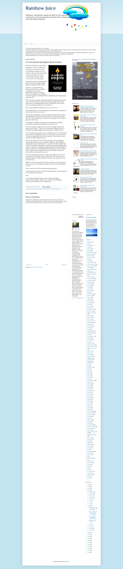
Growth (89, 338)
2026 (89, 484)
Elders (88, 304)
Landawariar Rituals (84, 169)
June (90, 503)
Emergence (89, 306)
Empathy (89, 307)
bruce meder (77, 228)
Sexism (89, 404)
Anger (88, 247)
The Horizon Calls (91, 217)
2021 (89, 534)
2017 (89, 542)
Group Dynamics (91, 336)
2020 (89, 536)
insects (88, 466)
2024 (89, 488)
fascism (89, 464)
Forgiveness (90, 326)
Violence (89, 437)
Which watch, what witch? (86, 177)
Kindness (89, 353)
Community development (90, 271)
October (91, 496)
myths (88, 469)
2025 (89, 486)
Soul (88, 418)
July (90, 501)
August (90, 499)
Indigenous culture (91, 348)
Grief (88, 334)
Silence (89, 406)
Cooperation (90, 282)
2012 (89, 552)
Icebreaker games (91, 346)
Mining (88, 369)
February (91, 528)
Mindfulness (90, 367)
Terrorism (89, 430)
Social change (90, 411)
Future (88, 329)
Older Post (64, 264)
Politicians (89, 383)
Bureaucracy (90, 257)
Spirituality (89, 419)
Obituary (89, 375)
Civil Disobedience (91, 264)
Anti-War (89, 248)
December (91, 492)
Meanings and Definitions (90, 361)
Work (88, 449)
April (90, 524)
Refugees (89, 397)
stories (88, 478)
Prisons (89, 389)
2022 (89, 532)
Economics (89, 302)
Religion (89, 399)
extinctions (89, 462)
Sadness (89, 401)
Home (25, 43)
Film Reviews (90, 320)
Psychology (89, 390)
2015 (89, 546)
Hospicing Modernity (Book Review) (88, 150)
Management (90, 356)
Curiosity (89, 288)
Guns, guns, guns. (84, 142)
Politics (88, 385)
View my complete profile (77, 297)
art (87, 456)
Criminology (90, 285)
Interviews (89, 351)
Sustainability (90, 425)
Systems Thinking (91, 426)
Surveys (89, 423)
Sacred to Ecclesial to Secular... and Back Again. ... (92, 508)
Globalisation (90, 331)
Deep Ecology (90, 294)
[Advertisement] (46, 251)
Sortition (89, 416)
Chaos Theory (90, 262)
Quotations (89, 394)
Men (88, 365)
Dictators (89, 297)
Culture (89, 287)
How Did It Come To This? (92, 521)
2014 (89, 548)
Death (88, 292)
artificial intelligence (91, 458)
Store (31, 43)
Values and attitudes (56, 188)
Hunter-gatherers (91, 344)
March (90, 526)
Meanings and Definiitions (90, 358)
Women (89, 448)
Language (89, 354)
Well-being (89, 444)
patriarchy (89, 473)
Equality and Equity (91, 312)
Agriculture (89, 245)
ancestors (89, 454)
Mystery (89, 372)
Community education (92, 274)
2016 (89, 544)
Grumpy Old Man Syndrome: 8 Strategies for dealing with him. (87, 106)
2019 (89, 538)
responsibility (90, 474)
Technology (89, 428)
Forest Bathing (90, 322)
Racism (89, 395)
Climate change (39, 188)
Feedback (89, 317)
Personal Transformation (90, 380)
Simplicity (89, 407)
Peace (88, 377)
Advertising (89, 242)
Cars (88, 259)
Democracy (89, 295)
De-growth (89, 290)
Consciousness (90, 278)
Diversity (89, 300)
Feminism (89, 319)
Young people (90, 451)
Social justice (90, 413)
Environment (49, 188)
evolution (89, 461)
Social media (90, 414)
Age (88, 243)
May (90, 505)
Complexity (89, 276)
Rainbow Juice (41, 8)
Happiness (89, 343)
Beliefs (88, 250)
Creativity (89, 283)
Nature (88, 374)
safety (88, 476)
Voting (88, 441)
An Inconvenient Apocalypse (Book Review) (92, 517)
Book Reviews (32, 188)
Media (88, 363)
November (91, 493)
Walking (89, 442)
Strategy (89, 421)
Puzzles (89, 392)
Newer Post (28, 264)
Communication (90, 269)
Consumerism (90, 280)
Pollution (89, 387)
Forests (89, 324)
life (88, 468)
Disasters (89, 299)
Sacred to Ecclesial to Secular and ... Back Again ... (92, 513)
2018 (89, 540)
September (91, 497)
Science (89, 402)
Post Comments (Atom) (37, 267)
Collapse (44, 188)
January (91, 530)
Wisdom (89, 446)
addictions (89, 453)
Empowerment (90, 309)
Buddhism (89, 255)
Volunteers (89, 439)
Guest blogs (90, 339)
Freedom (89, 327)
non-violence (90, 471)
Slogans (89, 409)
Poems (88, 382)
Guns (88, 341)
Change (89, 260)
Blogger (67, 561)
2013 (89, 550)
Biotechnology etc (91, 252)
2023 (89, 490)
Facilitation (89, 315)
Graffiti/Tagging (90, 332)
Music (88, 370)
